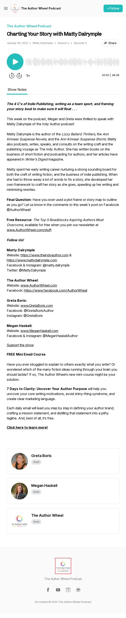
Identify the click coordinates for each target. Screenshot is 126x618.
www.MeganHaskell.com (39, 331)
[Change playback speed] (28, 76)
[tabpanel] (63, 274)
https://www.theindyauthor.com (45, 255)
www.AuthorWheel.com (39, 285)
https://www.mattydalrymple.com (32, 260)
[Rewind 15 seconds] (12, 76)
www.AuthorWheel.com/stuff (29, 230)
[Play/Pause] (15, 61)
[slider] (72, 62)
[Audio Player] (72, 61)
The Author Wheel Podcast (41, 8)
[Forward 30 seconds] (19, 76)
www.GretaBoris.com (37, 305)
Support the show (20, 345)
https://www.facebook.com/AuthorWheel (55, 290)
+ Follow (113, 8)
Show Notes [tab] (17, 89)
